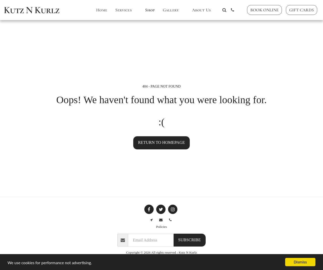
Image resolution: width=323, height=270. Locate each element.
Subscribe (189, 239)
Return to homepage (161, 142)
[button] (126, 10)
